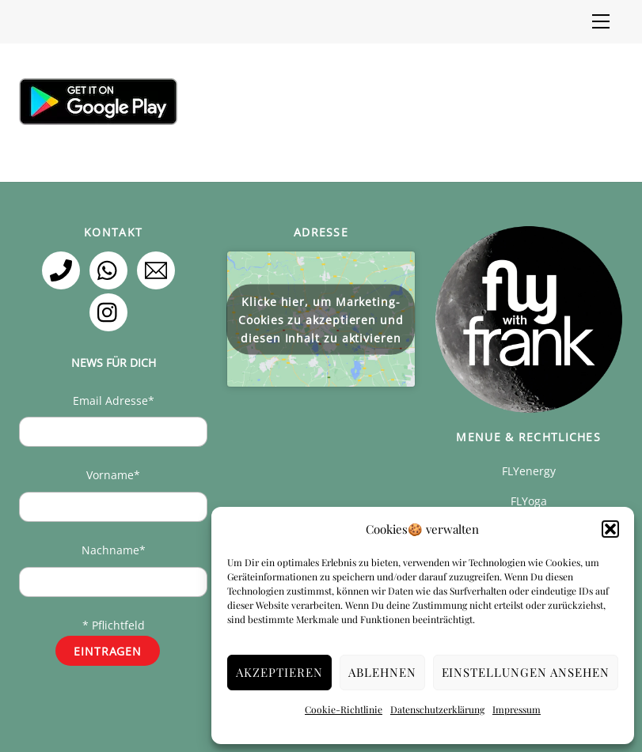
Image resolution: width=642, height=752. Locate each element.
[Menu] (601, 21)
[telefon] (63, 269)
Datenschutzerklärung (437, 709)
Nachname (114, 549)
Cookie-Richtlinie (343, 709)
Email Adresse (113, 400)
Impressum (516, 709)
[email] (158, 269)
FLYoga (529, 500)
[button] (610, 529)
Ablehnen (382, 672)
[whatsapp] (111, 269)
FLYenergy (529, 470)
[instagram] (111, 311)
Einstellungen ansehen (526, 672)
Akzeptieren (279, 672)
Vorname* (113, 474)
